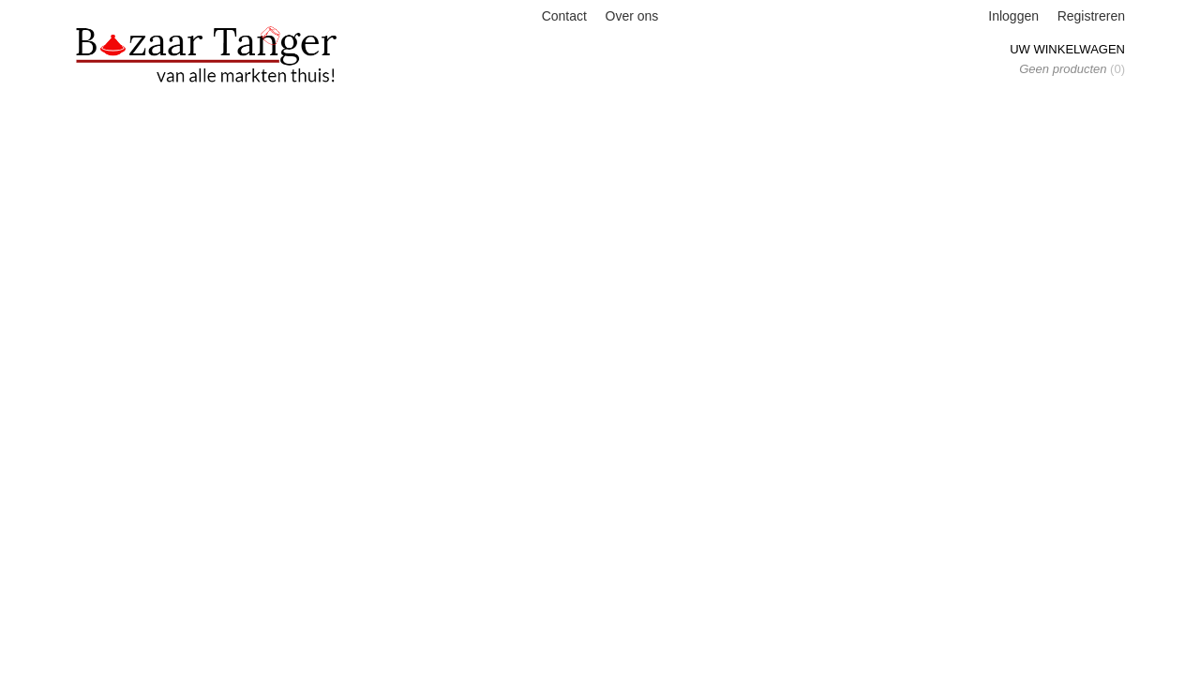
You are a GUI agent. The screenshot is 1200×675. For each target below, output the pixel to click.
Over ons (632, 15)
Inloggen (1013, 15)
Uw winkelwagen (1067, 49)
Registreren (1091, 15)
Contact (564, 15)
